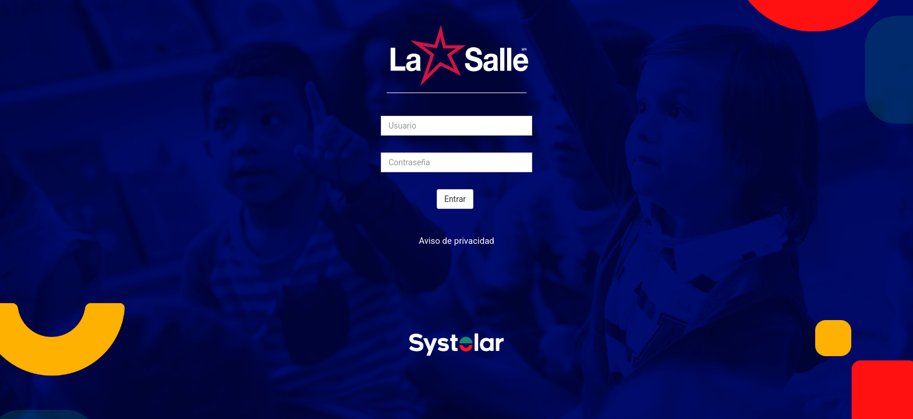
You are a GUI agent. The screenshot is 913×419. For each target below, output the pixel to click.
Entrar (455, 199)
